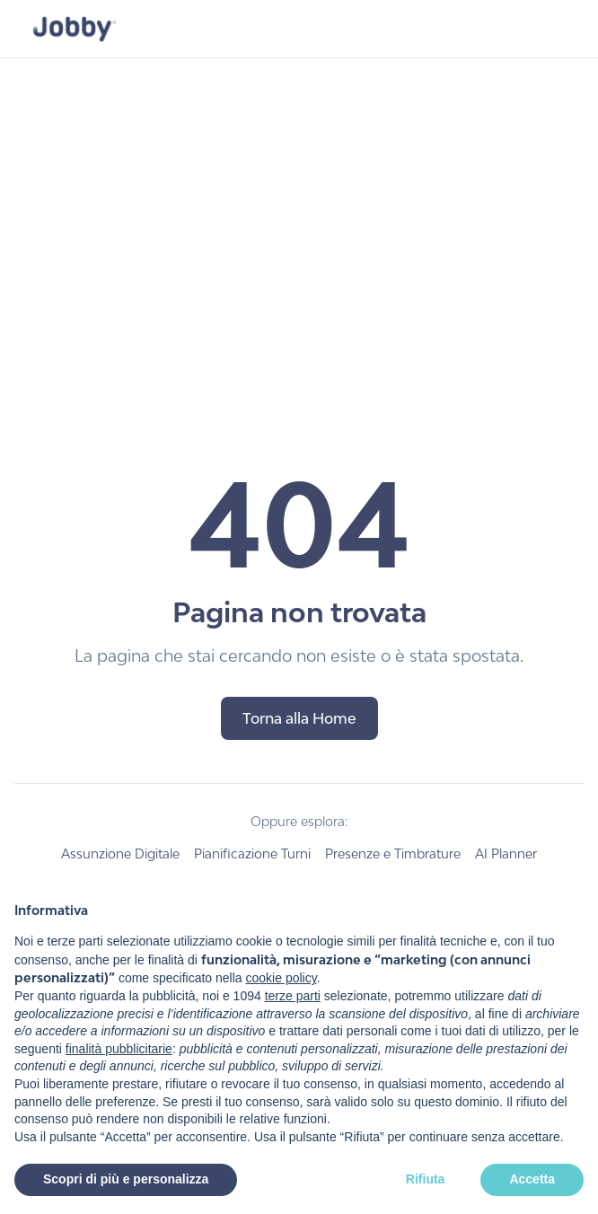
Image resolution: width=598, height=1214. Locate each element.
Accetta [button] (532, 1179)
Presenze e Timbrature (393, 853)
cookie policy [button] (281, 978)
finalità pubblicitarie (119, 1049)
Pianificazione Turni (252, 853)
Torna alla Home (299, 718)
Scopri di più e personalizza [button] (125, 1179)
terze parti (293, 996)
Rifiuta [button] (425, 1179)
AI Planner (506, 853)
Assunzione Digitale (120, 853)
